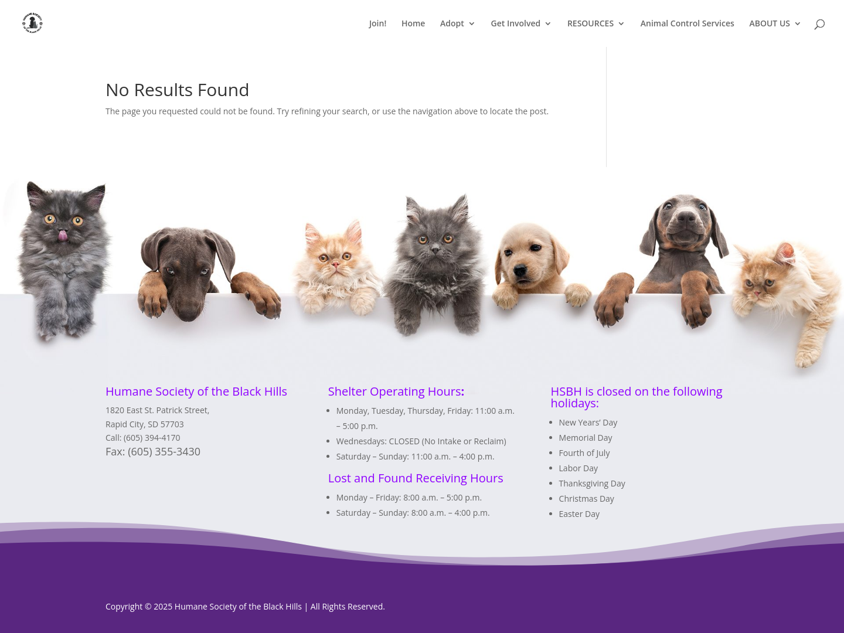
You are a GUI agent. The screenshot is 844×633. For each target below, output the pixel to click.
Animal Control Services (687, 24)
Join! (377, 24)
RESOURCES (590, 24)
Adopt (452, 24)
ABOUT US (769, 24)
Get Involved (515, 24)
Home (413, 24)
